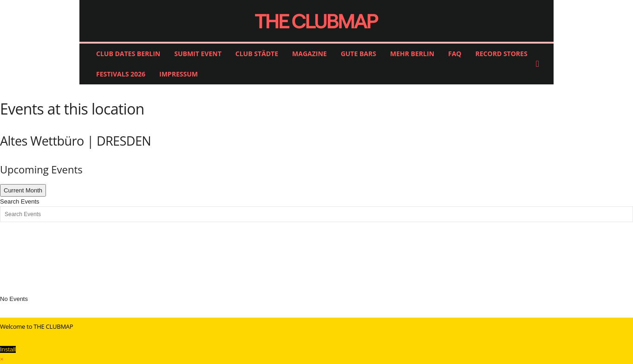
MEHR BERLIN (412, 53)
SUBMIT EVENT (198, 53)
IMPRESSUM (178, 74)
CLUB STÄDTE (256, 53)
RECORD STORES (502, 53)
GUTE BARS (358, 53)
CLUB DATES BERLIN (128, 53)
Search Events (19, 201)
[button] (539, 64)
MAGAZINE (309, 53)
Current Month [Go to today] (23, 190)
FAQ (455, 53)
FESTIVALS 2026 (120, 74)
